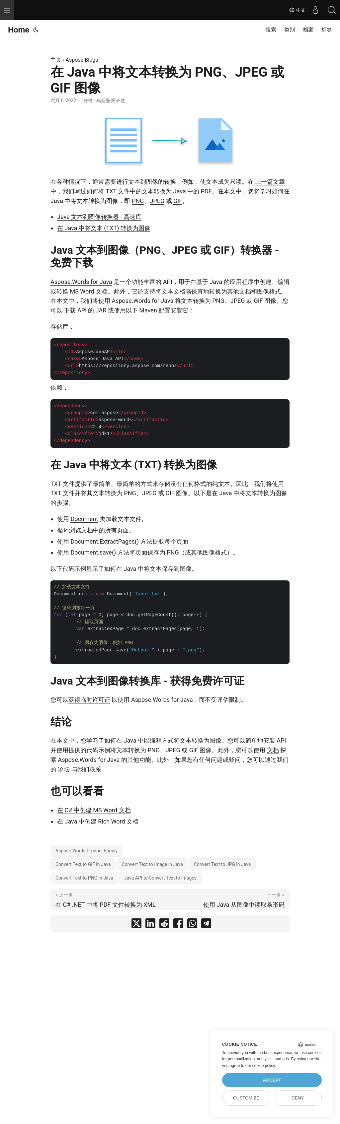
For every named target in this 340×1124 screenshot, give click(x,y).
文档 (273, 750)
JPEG (157, 200)
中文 (297, 10)
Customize (246, 1097)
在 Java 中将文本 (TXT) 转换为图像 (103, 228)
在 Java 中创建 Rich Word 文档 (97, 821)
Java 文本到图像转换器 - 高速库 (99, 216)
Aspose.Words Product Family (86, 850)
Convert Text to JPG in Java (222, 864)
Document (84, 518)
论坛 (64, 769)
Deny (298, 1097)
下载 (70, 310)
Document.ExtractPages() (104, 541)
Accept (272, 1080)
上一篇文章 (270, 181)
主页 (55, 60)
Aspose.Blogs (82, 60)
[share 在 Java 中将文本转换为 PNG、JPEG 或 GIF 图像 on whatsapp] (192, 924)
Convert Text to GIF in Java (83, 864)
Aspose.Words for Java (81, 281)
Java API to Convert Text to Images (160, 878)
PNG (138, 200)
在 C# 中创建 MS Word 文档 (94, 810)
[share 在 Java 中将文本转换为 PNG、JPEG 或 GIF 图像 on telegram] (206, 924)
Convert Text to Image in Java (152, 864)
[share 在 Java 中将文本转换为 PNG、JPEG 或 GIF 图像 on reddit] (164, 924)
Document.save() (93, 552)
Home (18, 29)
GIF (177, 200)
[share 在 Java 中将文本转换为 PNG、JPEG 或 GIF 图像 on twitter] (136, 924)
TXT (111, 191)
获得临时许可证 (89, 699)
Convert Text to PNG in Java (84, 878)
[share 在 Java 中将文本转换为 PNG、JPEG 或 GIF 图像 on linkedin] (150, 924)
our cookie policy (260, 1065)
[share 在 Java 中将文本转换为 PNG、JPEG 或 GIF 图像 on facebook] (178, 924)
